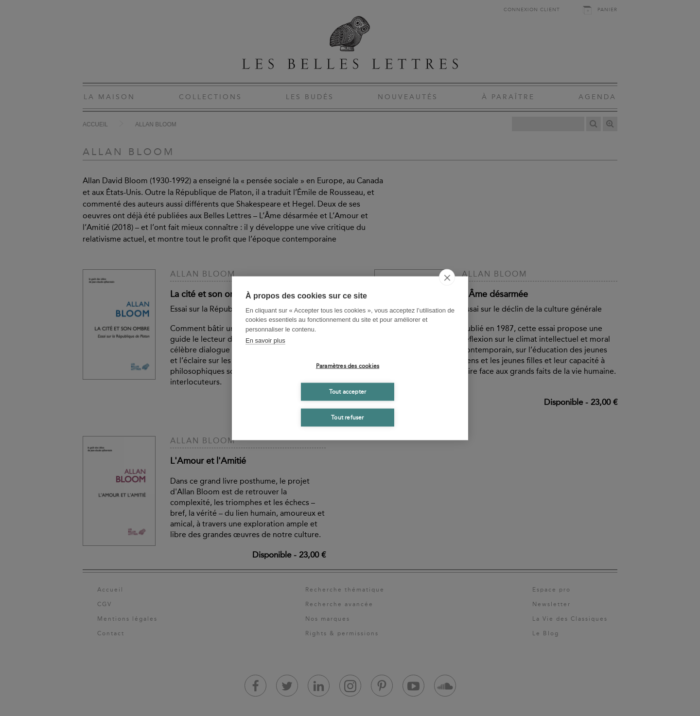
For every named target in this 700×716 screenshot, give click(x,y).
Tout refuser (347, 417)
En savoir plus (265, 340)
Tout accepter (348, 391)
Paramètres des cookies (347, 366)
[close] (447, 277)
